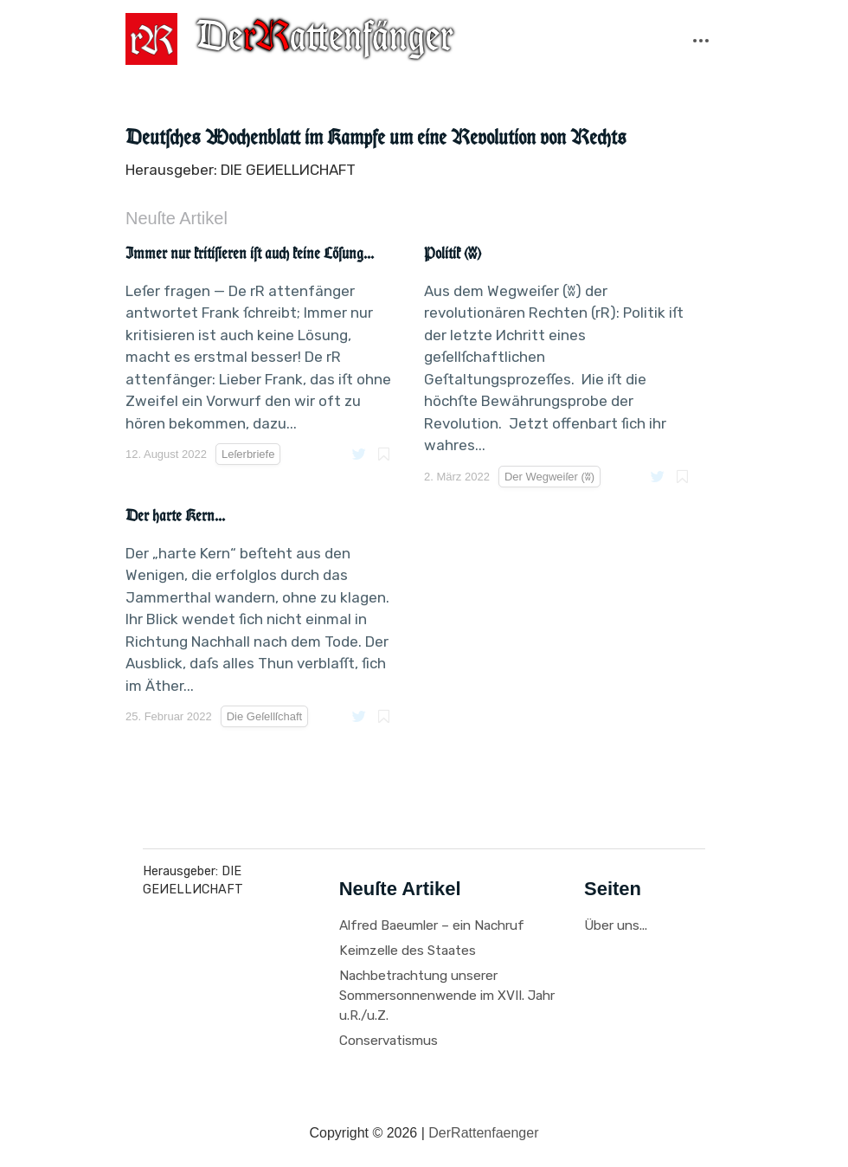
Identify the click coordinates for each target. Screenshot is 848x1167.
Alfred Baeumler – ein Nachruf (431, 925)
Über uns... (615, 925)
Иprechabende (625, 92)
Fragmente (296, 92)
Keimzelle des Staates (407, 950)
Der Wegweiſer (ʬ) (221, 116)
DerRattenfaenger (483, 1132)
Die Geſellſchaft (264, 716)
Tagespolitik (715, 92)
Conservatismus (388, 1040)
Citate (159, 92)
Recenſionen (534, 92)
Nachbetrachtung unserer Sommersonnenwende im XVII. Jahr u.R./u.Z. (447, 995)
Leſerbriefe (453, 92)
